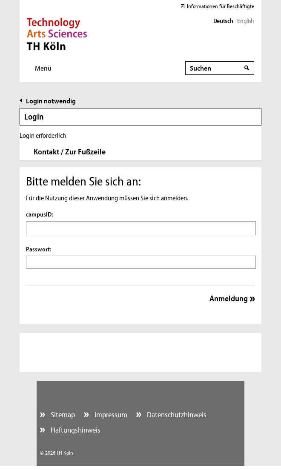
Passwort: (38, 249)
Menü (43, 67)
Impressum (110, 414)
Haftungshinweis (74, 430)
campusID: (39, 214)
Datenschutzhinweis (175, 414)
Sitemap (62, 414)
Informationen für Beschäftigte (220, 6)
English (245, 21)
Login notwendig (51, 100)
